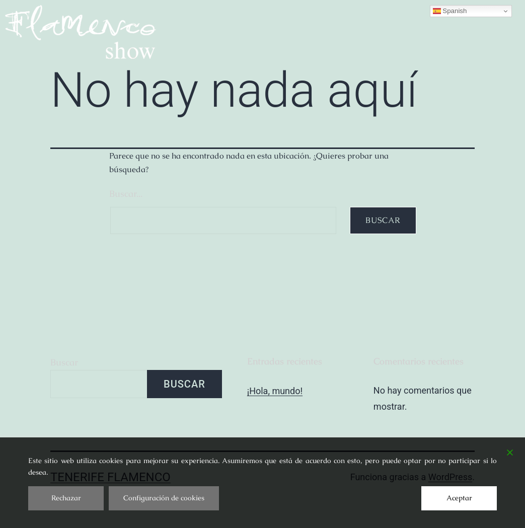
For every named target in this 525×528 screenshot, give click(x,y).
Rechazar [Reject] (66, 497)
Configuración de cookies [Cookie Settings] (163, 497)
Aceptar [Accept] (459, 497)
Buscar (64, 362)
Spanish (450, 11)
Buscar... (125, 193)
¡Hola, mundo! (275, 391)
